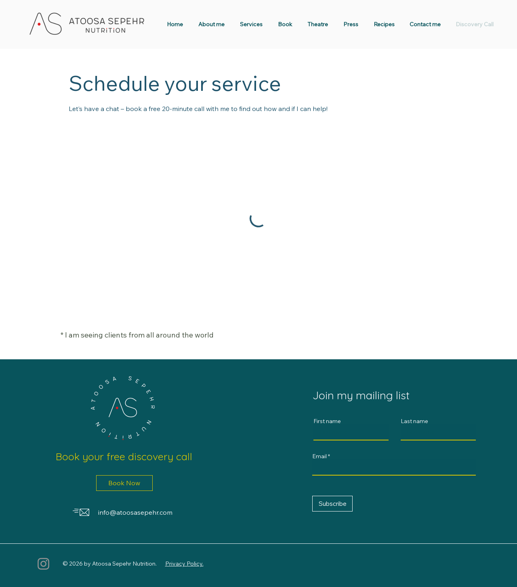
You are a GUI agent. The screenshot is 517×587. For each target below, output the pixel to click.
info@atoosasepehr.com (135, 512)
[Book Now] (124, 483)
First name (327, 421)
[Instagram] (43, 564)
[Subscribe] (332, 504)
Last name (414, 421)
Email (319, 456)
